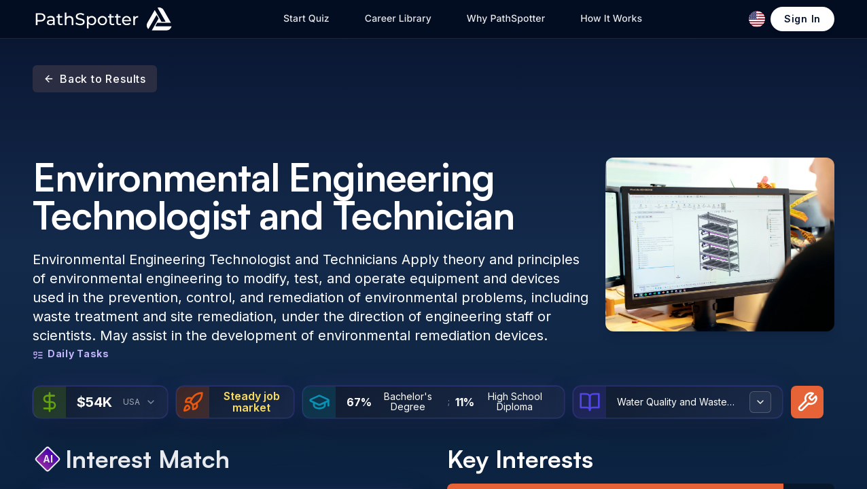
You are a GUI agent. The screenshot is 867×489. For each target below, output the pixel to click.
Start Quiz (306, 18)
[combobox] (150, 402)
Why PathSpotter (506, 18)
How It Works (611, 18)
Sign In (802, 18)
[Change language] (757, 19)
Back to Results (94, 79)
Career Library (398, 18)
